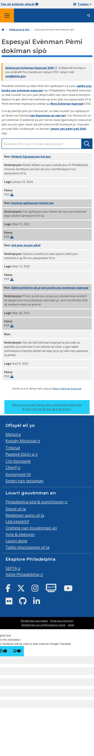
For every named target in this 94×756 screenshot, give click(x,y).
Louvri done (16, 540)
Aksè (71, 625)
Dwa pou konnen (61, 620)
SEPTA (11, 568)
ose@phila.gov (15, 76)
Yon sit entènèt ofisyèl (19, 4)
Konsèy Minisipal (21, 440)
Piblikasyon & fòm (19, 29)
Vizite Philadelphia (22, 574)
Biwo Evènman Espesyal (67, 104)
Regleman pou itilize (34, 620)
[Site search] (89, 15)
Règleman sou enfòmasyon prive (43, 625)
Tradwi (84, 4)
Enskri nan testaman (25, 480)
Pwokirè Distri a (20, 454)
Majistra (13, 434)
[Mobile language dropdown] (83, 4)
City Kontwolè (18, 461)
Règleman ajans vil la (25, 515)
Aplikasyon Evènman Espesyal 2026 (29, 68)
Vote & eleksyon (20, 534)
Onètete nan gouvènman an (31, 528)
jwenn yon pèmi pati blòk (68, 129)
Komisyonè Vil (18, 474)
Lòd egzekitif (17, 521)
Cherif (11, 467)
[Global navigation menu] (7, 15)
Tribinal (13, 447)
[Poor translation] (17, 651)
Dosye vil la (16, 508)
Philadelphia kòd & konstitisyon (35, 501)
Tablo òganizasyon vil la (28, 547)
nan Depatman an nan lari (48, 115)
